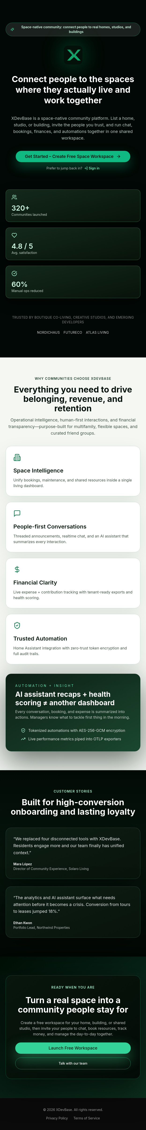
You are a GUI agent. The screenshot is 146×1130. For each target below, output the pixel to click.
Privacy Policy (57, 1118)
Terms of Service (86, 1118)
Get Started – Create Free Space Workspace (73, 156)
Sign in (92, 168)
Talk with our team (73, 1063)
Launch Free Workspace (73, 1048)
